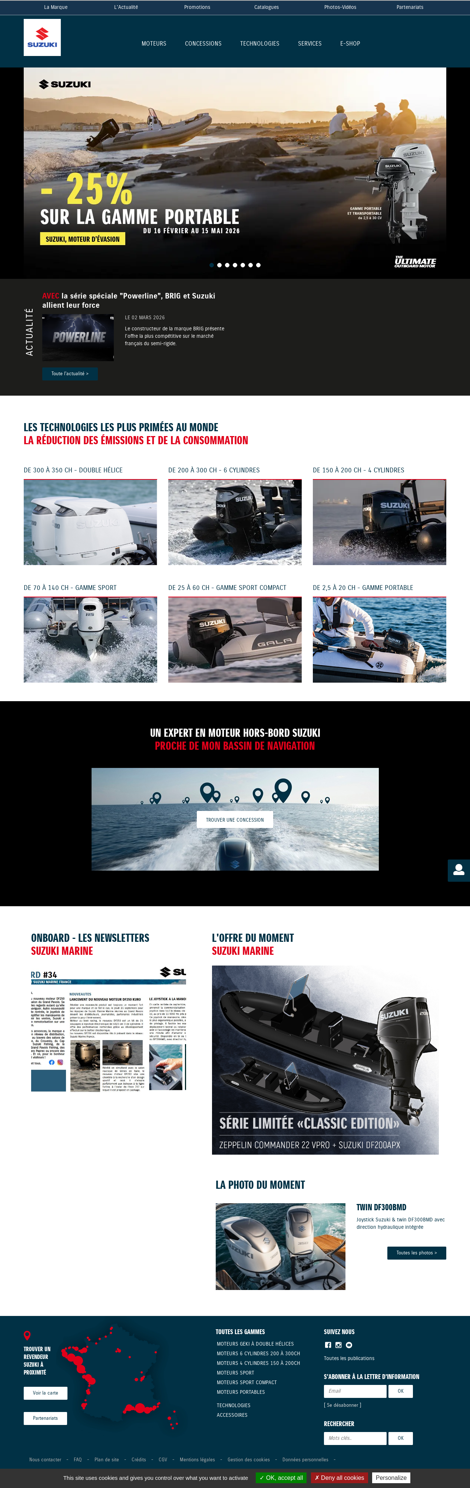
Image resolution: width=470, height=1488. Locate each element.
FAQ (78, 1460)
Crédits (139, 1460)
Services (310, 44)
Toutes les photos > (417, 1253)
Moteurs (154, 44)
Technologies (259, 44)
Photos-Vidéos (340, 7)
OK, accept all (281, 1478)
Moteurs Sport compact (247, 1382)
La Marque (55, 7)
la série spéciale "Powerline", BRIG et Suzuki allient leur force (128, 301)
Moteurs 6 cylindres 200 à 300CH (258, 1353)
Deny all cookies (339, 1478)
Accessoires (232, 1415)
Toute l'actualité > (70, 374)
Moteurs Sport (235, 1373)
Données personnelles (305, 1460)
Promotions (197, 7)
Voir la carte (45, 1393)
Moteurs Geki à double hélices (255, 1344)
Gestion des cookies (249, 1460)
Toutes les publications (349, 1358)
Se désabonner (342, 1405)
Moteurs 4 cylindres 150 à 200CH (258, 1363)
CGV (163, 1460)
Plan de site (107, 1460)
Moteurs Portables (241, 1392)
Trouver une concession (235, 820)
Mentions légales (197, 1460)
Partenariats (410, 7)
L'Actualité (126, 7)
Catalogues (266, 7)
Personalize (391, 1478)
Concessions (203, 44)
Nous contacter (45, 1460)
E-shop (350, 44)
